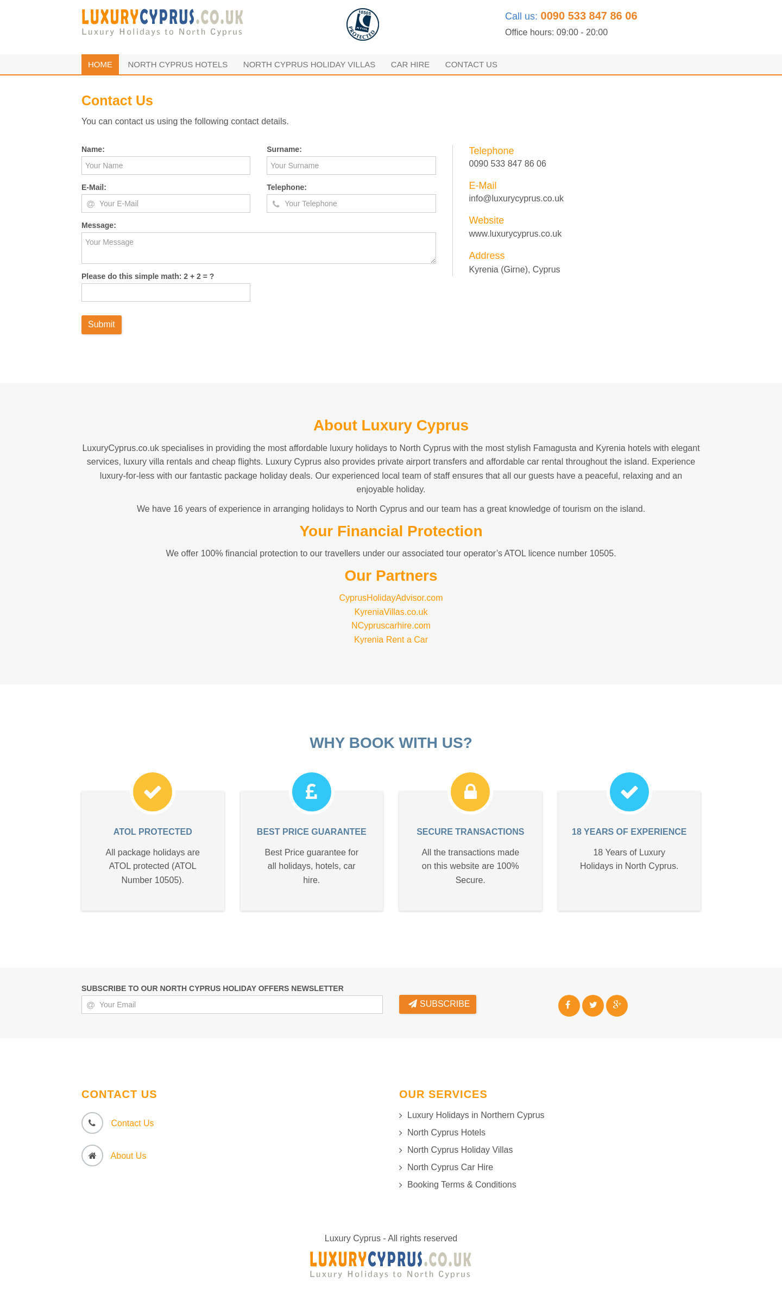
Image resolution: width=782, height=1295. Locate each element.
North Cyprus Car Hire (450, 1167)
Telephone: (287, 187)
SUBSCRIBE (439, 1003)
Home (100, 64)
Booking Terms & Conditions (461, 1184)
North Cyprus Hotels (178, 64)
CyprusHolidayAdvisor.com (391, 597)
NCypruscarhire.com (391, 625)
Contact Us (471, 64)
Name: (93, 149)
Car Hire (410, 64)
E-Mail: (93, 187)
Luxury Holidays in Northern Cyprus (476, 1115)
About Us (129, 1155)
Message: (98, 225)
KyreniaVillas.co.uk (391, 612)
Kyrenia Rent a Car (391, 639)
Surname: (284, 149)
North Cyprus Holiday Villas (309, 64)
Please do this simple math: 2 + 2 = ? (147, 276)
